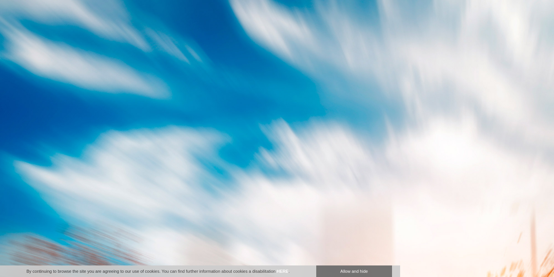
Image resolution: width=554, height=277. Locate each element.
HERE (283, 271)
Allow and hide (354, 271)
